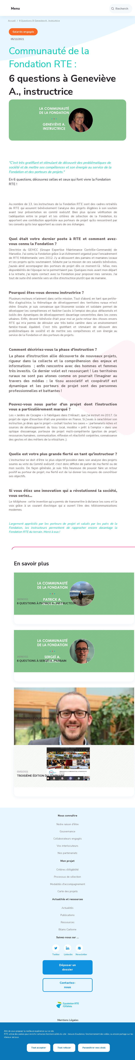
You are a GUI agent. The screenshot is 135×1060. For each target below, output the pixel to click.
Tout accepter (38, 1047)
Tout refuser (64, 1047)
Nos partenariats (67, 853)
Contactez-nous (67, 985)
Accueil (12, 20)
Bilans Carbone (67, 929)
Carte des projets (67, 891)
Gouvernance (67, 831)
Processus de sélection (67, 877)
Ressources (67, 922)
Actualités (67, 908)
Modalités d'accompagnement (67, 884)
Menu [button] (12, 8)
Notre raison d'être (68, 824)
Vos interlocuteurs (67, 846)
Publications (67, 915)
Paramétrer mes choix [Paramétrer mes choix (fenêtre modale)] (93, 1047)
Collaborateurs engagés (67, 838)
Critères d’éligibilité (67, 869)
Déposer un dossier (67, 967)
